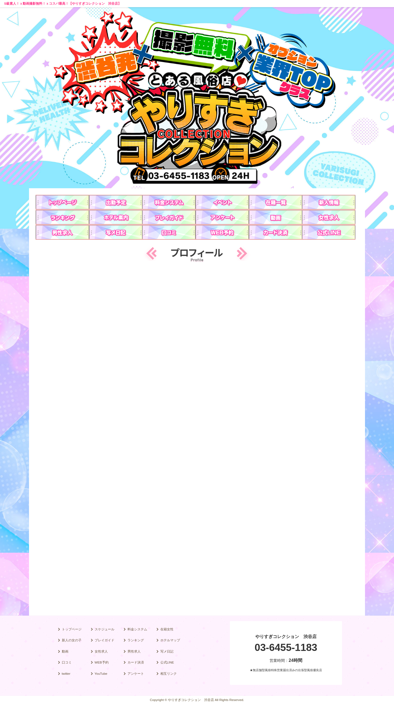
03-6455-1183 (285, 647)
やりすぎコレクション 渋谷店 (286, 636)
